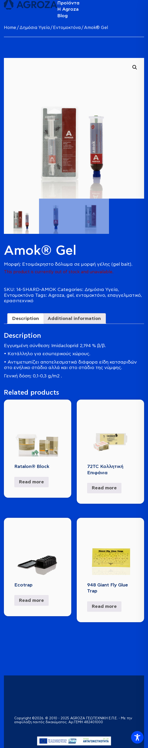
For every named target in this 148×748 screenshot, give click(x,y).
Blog (62, 16)
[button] (134, 67)
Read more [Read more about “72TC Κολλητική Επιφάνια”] (104, 488)
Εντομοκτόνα (67, 28)
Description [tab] (25, 319)
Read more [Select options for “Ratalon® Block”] (31, 482)
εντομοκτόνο (90, 295)
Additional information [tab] (74, 319)
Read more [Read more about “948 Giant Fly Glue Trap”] (104, 606)
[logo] (30, 5)
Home (10, 28)
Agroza (56, 295)
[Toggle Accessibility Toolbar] (137, 737)
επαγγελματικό (124, 295)
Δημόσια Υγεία (35, 28)
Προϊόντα (68, 3)
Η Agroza (68, 9)
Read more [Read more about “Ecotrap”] (31, 600)
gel (70, 295)
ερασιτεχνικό (18, 301)
